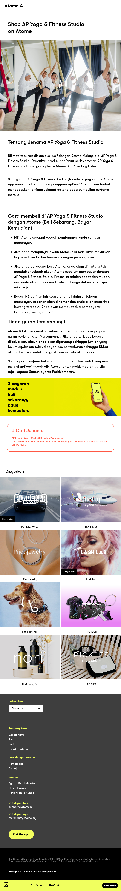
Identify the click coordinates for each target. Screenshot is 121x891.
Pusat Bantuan (18, 749)
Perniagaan (16, 763)
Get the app (21, 834)
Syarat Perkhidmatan (22, 783)
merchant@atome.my (22, 818)
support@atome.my (21, 806)
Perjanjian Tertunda (21, 792)
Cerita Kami (16, 734)
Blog (11, 739)
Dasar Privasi (17, 788)
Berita (12, 744)
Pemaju (13, 768)
